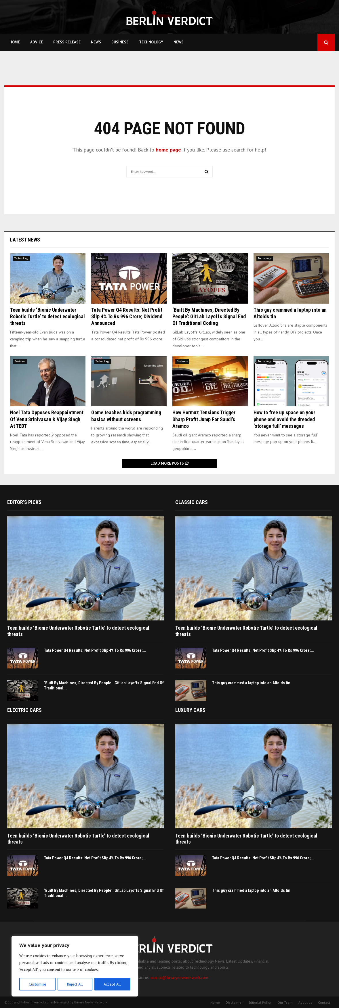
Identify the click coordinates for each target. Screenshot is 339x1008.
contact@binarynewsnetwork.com (179, 977)
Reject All (75, 984)
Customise (37, 984)
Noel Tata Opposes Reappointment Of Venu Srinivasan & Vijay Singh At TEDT (46, 419)
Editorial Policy (260, 1002)
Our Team (285, 1002)
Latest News (25, 240)
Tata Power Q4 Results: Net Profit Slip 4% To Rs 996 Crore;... (95, 650)
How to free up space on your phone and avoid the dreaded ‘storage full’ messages (284, 419)
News (96, 42)
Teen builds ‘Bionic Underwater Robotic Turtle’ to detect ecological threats (47, 316)
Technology (151, 42)
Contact (324, 1002)
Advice (36, 42)
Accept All (112, 984)
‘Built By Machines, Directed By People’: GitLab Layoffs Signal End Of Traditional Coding (209, 316)
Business (120, 42)
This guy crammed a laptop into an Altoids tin (251, 683)
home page (168, 149)
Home (14, 42)
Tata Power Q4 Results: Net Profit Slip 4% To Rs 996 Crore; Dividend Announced (126, 316)
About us (305, 1002)
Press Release (67, 42)
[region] (75, 966)
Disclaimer (234, 1002)
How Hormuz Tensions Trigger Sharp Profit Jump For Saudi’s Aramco (203, 419)
